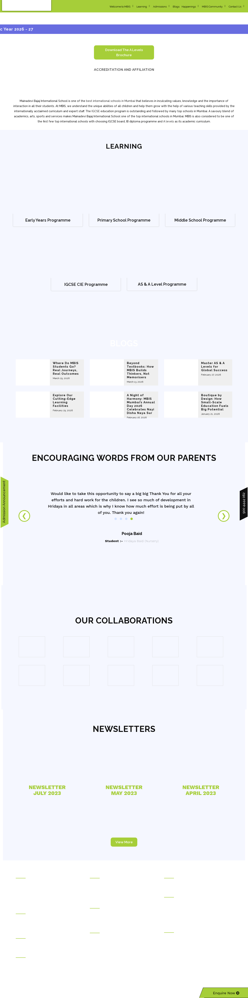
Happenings (189, 6)
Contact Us (235, 6)
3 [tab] (126, 519)
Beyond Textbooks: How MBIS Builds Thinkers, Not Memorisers (140, 370)
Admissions (160, 6)
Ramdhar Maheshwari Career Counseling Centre (46, 943)
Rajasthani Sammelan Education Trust (39, 874)
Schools (95, 874)
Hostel (20, 910)
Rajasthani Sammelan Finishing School (188, 937)
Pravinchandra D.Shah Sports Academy (40, 962)
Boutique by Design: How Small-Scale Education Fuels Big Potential (214, 402)
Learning (142, 6)
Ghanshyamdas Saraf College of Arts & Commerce (122, 937)
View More (124, 842)
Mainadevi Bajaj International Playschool (115, 918)
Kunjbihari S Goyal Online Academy (186, 882)
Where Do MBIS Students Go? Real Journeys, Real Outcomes (66, 368)
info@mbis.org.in (55, 973)
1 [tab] (115, 519)
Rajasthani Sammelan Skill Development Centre (194, 948)
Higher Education (175, 893)
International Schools (103, 905)
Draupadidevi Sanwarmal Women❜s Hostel (43, 918)
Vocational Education (177, 929)
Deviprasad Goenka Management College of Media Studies (196, 915)
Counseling (23, 935)
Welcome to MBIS (120, 6)
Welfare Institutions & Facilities (35, 954)
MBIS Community (212, 6)
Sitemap (189, 978)
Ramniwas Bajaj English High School (113, 893)
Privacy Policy (173, 978)
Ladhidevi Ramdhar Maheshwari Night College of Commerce (121, 946)
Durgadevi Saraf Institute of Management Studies (194, 902)
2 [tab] (121, 519)
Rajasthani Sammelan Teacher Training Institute (193, 942)
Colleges (95, 929)
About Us (22, 882)
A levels (168, 121)
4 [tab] (131, 519)
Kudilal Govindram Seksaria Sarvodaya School (119, 882)
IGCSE (96, 111)
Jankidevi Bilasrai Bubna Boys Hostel (39, 924)
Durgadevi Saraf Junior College (109, 953)
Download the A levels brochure (124, 52)
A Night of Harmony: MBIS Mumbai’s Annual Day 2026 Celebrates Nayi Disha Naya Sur (141, 404)
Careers (21, 899)
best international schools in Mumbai (110, 101)
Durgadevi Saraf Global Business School (189, 907)
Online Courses (174, 874)
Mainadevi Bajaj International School (112, 913)
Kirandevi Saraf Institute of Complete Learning (193, 953)
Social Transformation (29, 888)
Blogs (176, 6)
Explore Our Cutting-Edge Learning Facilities (64, 400)
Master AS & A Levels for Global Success (214, 366)
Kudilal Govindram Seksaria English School (117, 888)
